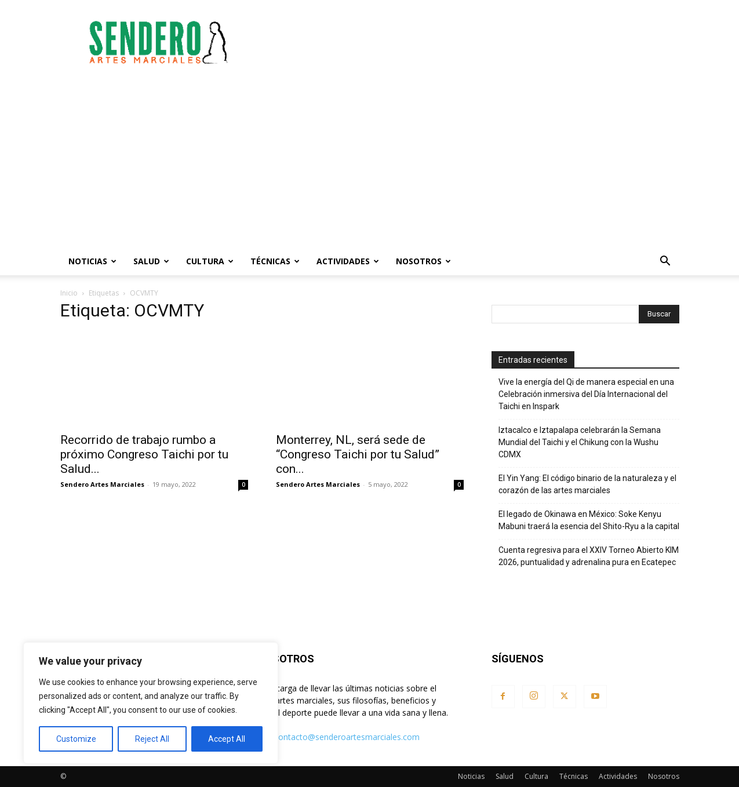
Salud (151, 261)
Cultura (210, 261)
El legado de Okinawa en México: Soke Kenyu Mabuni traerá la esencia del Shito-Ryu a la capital (588, 520)
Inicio (69, 293)
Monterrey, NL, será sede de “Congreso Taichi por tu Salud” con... (357, 454)
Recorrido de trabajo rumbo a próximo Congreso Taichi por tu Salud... (144, 454)
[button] (665, 262)
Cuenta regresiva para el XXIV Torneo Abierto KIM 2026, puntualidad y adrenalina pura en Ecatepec (588, 556)
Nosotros (423, 261)
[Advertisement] (468, 42)
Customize (76, 739)
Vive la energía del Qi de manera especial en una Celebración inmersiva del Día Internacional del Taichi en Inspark (586, 394)
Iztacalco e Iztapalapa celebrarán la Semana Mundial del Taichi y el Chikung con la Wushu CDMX (579, 442)
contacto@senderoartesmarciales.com (347, 736)
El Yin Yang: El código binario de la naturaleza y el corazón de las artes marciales (587, 484)
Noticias (92, 261)
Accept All (226, 739)
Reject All (152, 739)
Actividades (347, 261)
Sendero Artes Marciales (102, 484)
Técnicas (275, 261)
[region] (150, 703)
